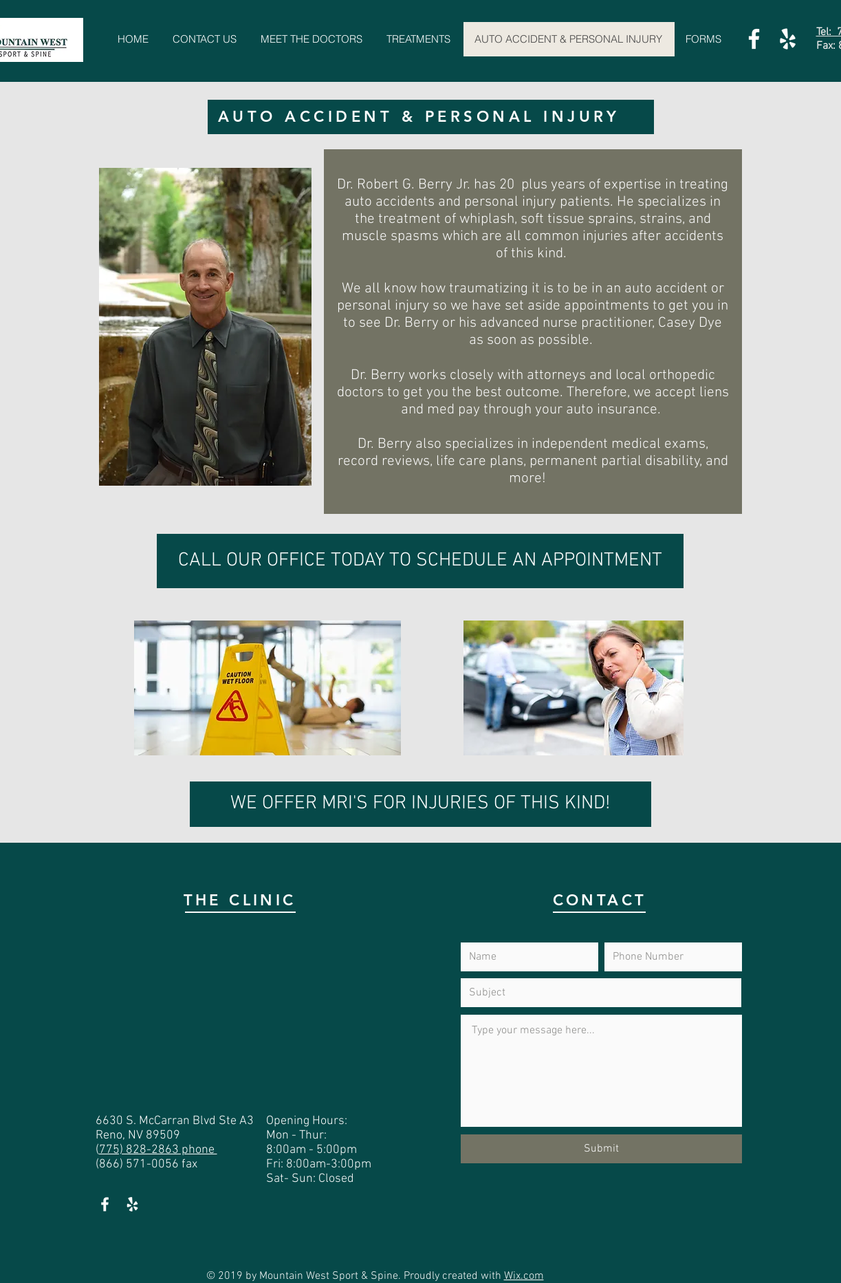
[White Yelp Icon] (787, 38)
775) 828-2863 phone (158, 1150)
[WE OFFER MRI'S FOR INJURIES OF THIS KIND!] (420, 804)
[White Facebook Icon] (754, 38)
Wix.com (524, 1276)
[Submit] (601, 1148)
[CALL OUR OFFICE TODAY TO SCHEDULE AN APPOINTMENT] (420, 561)
